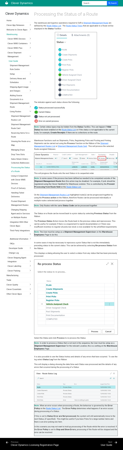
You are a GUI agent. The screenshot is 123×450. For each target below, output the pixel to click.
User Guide (13, 61)
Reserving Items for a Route (20, 135)
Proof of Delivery (18, 188)
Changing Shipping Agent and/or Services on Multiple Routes (20, 214)
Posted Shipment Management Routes (19, 203)
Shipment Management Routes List (20, 118)
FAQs (12, 243)
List (79, 187)
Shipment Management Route (95, 23)
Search (112, 3)
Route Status (72, 187)
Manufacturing (12, 275)
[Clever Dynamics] (19, 3)
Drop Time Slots (18, 154)
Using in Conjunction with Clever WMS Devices (19, 180)
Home (9, 20)
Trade (8, 280)
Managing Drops (18, 150)
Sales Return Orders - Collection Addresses (20, 161)
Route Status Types (74, 26)
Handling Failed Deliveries (17, 195)
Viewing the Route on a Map (20, 143)
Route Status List (54, 26)
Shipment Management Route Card (20, 126)
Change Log (14, 253)
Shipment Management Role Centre (19, 67)
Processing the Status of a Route (20, 169)
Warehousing (11, 34)
